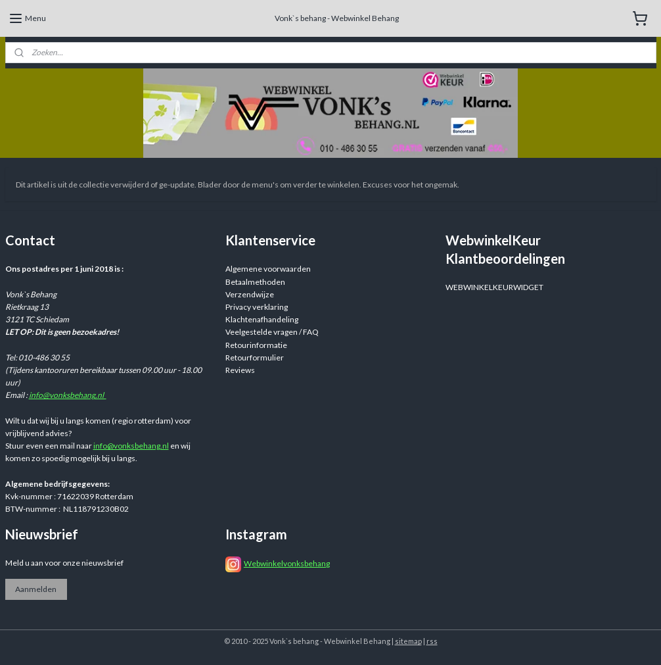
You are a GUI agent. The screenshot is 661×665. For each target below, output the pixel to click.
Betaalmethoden (255, 282)
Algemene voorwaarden (268, 269)
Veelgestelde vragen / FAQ (272, 332)
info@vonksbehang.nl (67, 395)
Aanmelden (36, 589)
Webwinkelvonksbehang (287, 563)
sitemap (408, 641)
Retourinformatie (256, 345)
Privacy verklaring (256, 307)
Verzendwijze (249, 294)
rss (432, 641)
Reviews (240, 370)
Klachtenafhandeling (261, 319)
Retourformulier (254, 357)
